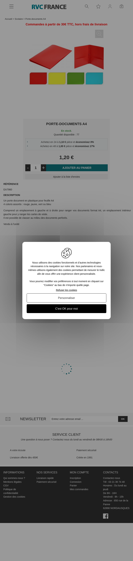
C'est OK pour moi (66, 308)
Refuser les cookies (66, 290)
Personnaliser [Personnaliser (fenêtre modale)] (66, 297)
